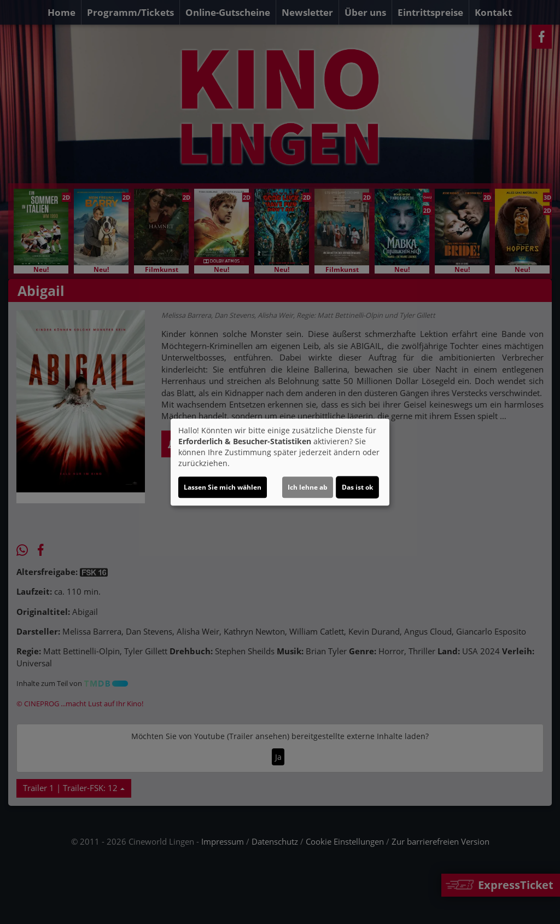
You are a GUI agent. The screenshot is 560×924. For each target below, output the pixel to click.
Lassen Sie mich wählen (222, 487)
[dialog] (280, 462)
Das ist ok (357, 487)
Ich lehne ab (308, 487)
